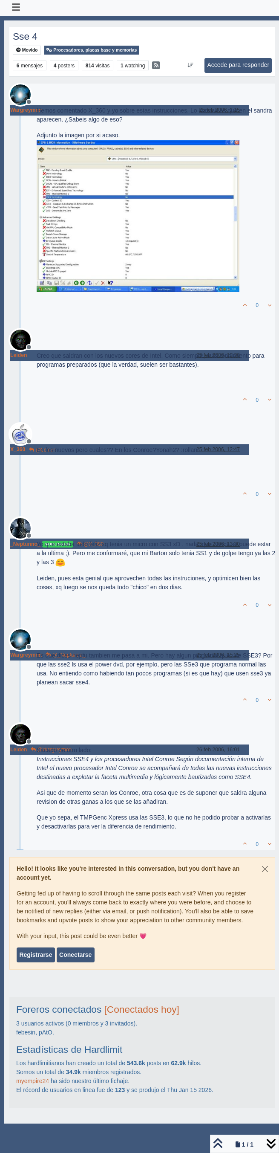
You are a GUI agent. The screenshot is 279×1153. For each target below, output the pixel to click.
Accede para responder (238, 64)
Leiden (18, 355)
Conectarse (75, 954)
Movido (27, 50)
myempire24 (32, 1081)
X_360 (17, 449)
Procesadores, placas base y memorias (91, 50)
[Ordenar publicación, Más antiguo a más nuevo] (191, 65)
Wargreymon (26, 110)
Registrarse (35, 954)
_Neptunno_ (25, 544)
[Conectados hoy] (141, 1009)
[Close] (265, 869)
